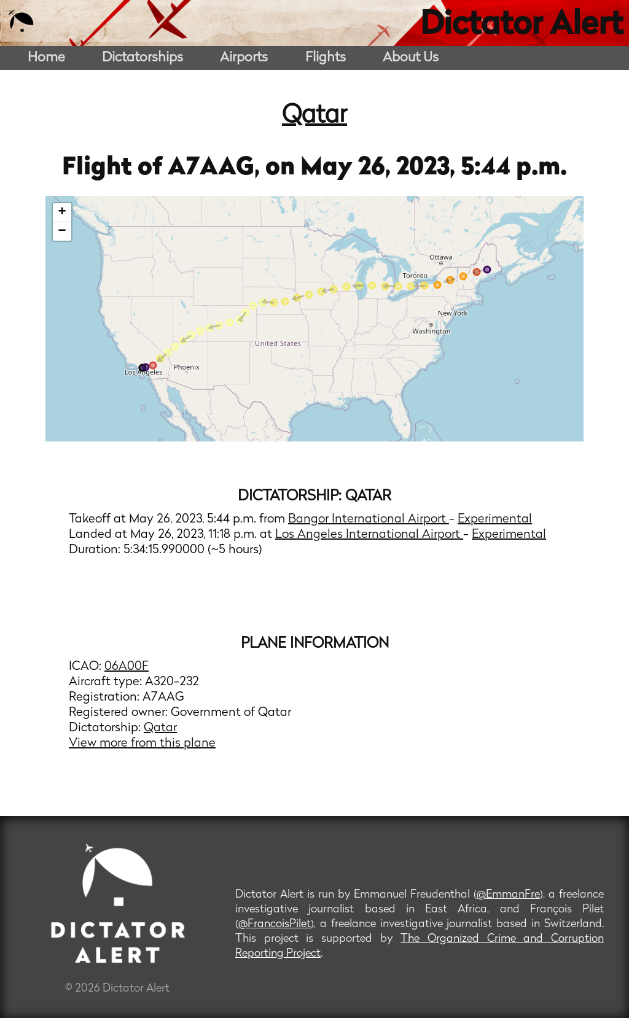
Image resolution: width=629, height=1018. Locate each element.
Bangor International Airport (368, 519)
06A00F (126, 667)
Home (46, 58)
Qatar (314, 116)
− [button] (62, 231)
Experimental (495, 519)
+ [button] (62, 212)
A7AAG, (216, 168)
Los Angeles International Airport (369, 535)
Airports (244, 58)
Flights (325, 58)
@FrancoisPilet (274, 924)
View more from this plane (142, 743)
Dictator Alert (521, 26)
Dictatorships (142, 58)
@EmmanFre (508, 895)
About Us (411, 58)
